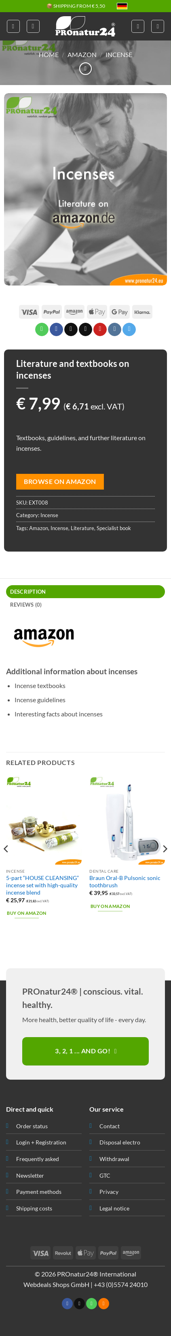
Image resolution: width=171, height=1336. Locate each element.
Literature (82, 528)
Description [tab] (28, 591)
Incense (119, 54)
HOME (49, 54)
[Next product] (85, 68)
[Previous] (6, 865)
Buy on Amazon (26, 913)
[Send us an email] (79, 1303)
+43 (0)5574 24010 (121, 1284)
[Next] (164, 865)
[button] (13, 26)
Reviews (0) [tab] (26, 604)
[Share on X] (71, 330)
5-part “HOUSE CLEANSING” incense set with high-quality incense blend (42, 885)
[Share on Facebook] (56, 330)
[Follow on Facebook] (67, 1303)
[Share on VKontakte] (114, 330)
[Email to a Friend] (85, 330)
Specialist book (114, 528)
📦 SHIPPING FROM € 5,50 (75, 6)
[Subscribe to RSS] (103, 1303)
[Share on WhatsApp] (42, 330)
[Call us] (91, 1303)
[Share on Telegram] (129, 330)
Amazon (82, 54)
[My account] (137, 26)
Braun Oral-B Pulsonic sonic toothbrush (124, 882)
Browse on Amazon (60, 481)
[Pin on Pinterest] (100, 330)
